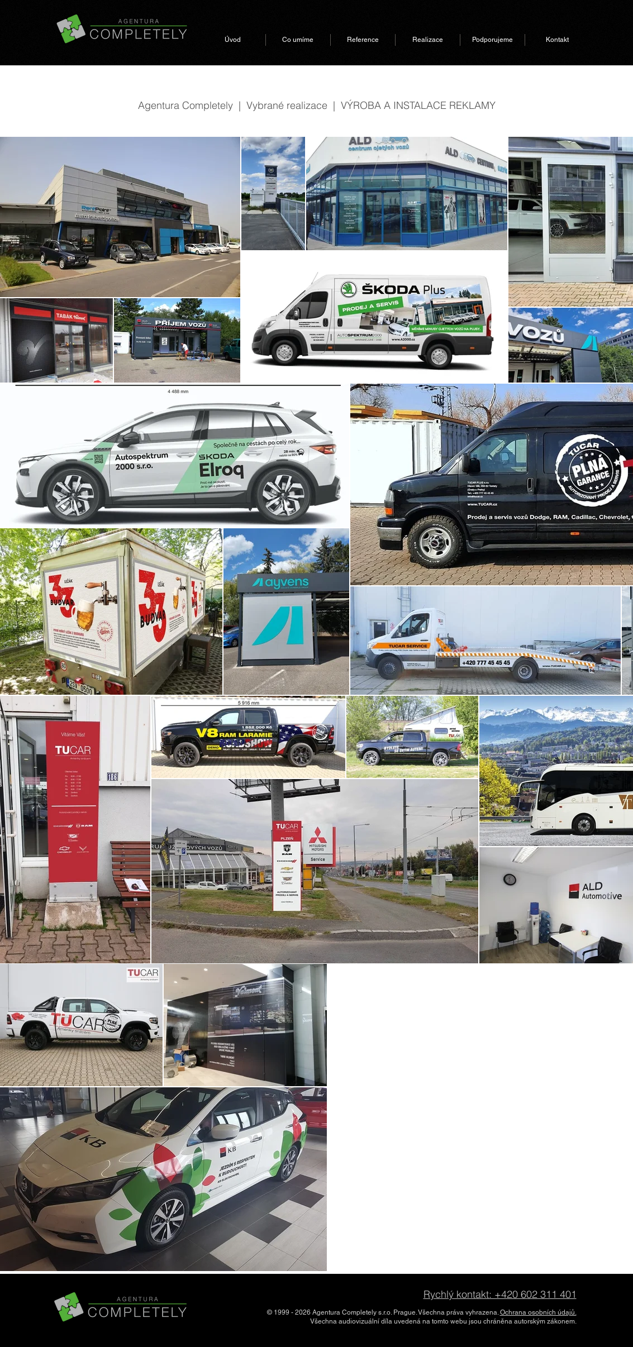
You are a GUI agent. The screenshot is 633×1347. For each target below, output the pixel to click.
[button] (298, 40)
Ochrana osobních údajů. (538, 1312)
